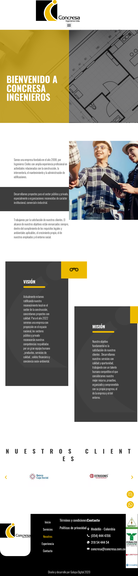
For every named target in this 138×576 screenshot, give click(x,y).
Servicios (48, 529)
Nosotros (47, 536)
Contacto (47, 551)
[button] (69, 25)
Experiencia (48, 544)
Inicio (48, 522)
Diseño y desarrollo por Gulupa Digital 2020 (69, 572)
